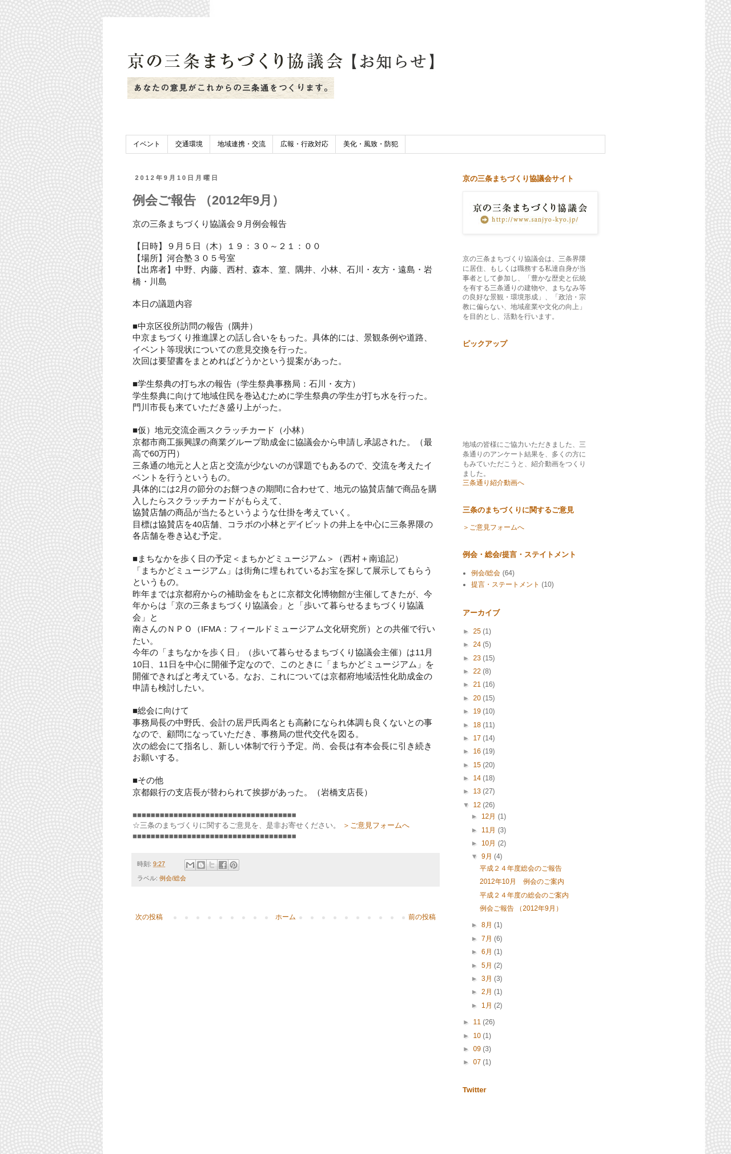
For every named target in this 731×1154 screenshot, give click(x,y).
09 (478, 1049)
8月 (487, 925)
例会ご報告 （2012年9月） (521, 908)
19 (478, 711)
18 (478, 725)
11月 (489, 830)
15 (478, 765)
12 (478, 805)
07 (478, 1062)
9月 (487, 856)
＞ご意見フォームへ (376, 825)
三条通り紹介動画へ (493, 483)
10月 (489, 843)
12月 (489, 816)
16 (478, 751)
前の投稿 (422, 917)
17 (478, 738)
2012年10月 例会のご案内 (522, 881)
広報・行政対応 (304, 144)
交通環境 (189, 144)
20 (478, 698)
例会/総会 (172, 878)
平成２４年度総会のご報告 (521, 868)
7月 (487, 939)
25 (478, 631)
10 (478, 1036)
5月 (487, 965)
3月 (487, 979)
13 (478, 791)
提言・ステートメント (505, 584)
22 (478, 671)
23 (478, 658)
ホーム (285, 917)
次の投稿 (149, 917)
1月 (487, 1005)
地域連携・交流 (242, 144)
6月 (487, 952)
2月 (487, 992)
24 (478, 644)
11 (478, 1022)
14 (478, 778)
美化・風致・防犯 (370, 144)
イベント (146, 144)
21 (478, 684)
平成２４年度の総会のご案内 (524, 895)
